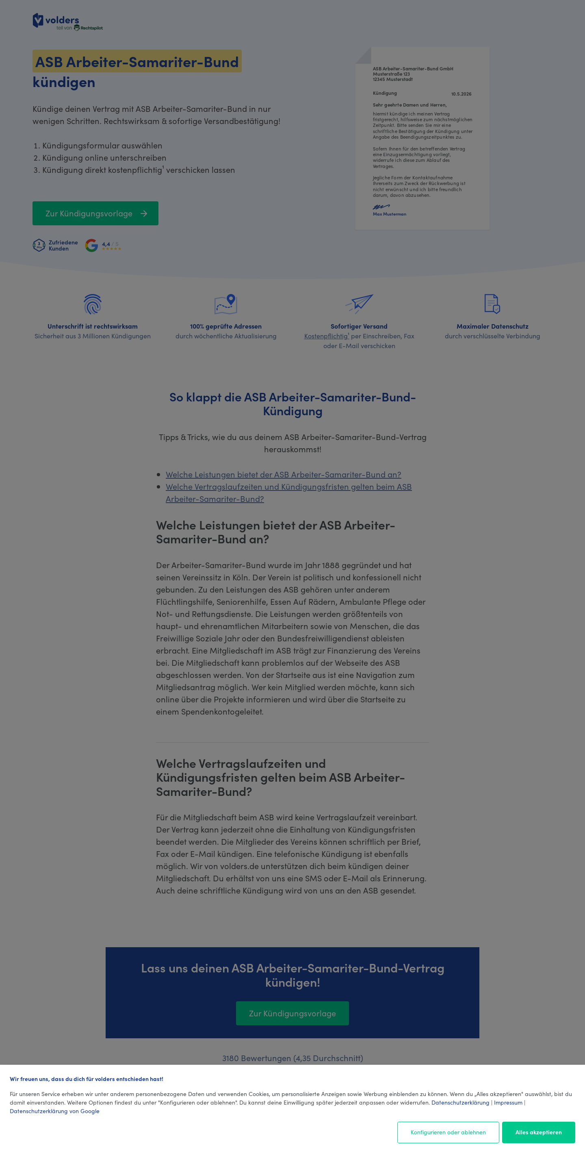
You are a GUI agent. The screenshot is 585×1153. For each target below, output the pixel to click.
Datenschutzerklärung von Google (55, 1111)
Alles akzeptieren (539, 1132)
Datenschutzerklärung (460, 1102)
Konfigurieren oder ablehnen (448, 1132)
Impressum (508, 1102)
